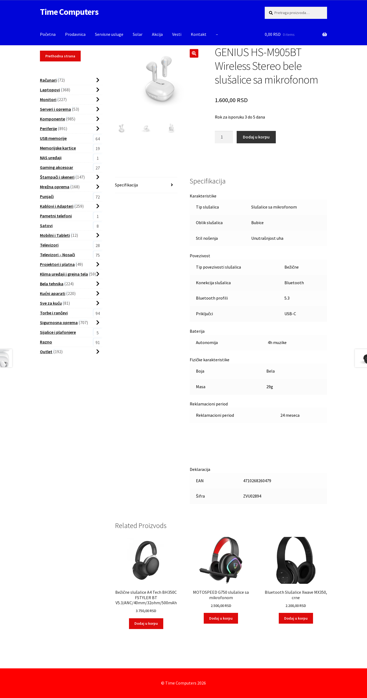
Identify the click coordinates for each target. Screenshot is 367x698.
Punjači (47, 196)
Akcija (157, 34)
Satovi (46, 225)
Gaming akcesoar (56, 167)
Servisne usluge (109, 34)
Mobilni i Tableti (55, 235)
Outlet (46, 351)
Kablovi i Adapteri (56, 206)
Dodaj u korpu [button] (146, 623)
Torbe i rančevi (54, 312)
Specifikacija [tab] (126, 184)
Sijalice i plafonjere (58, 332)
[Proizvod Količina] (224, 137)
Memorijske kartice (58, 148)
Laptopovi (50, 89)
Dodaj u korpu (256, 137)
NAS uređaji (51, 157)
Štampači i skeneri (57, 177)
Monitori (48, 99)
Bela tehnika (51, 283)
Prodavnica (75, 34)
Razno (46, 342)
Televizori (49, 245)
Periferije (48, 128)
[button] (194, 53)
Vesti (176, 34)
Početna (48, 34)
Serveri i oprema (55, 109)
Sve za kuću (51, 303)
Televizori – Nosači (57, 254)
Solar (137, 34)
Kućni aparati (52, 293)
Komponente (52, 118)
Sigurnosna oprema (59, 322)
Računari (48, 80)
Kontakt (198, 34)
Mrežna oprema (54, 186)
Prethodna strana (60, 56)
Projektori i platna (57, 264)
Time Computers (69, 11)
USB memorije (53, 138)
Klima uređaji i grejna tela (64, 274)
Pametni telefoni (56, 215)
